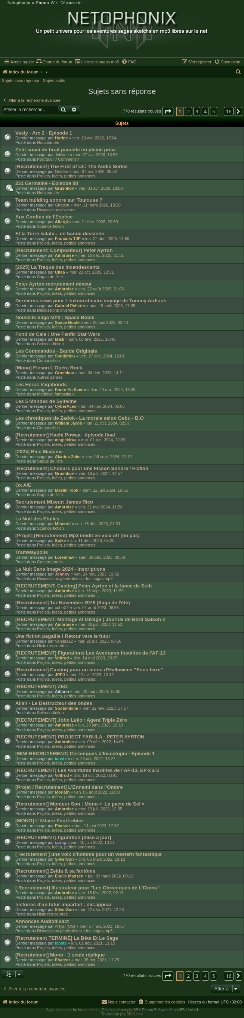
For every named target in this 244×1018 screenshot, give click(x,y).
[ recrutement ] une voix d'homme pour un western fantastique (88, 854)
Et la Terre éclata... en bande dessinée (59, 233)
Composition (48, 360)
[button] (167, 111)
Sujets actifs (54, 80)
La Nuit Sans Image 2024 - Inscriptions (60, 569)
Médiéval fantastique (56, 394)
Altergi (61, 222)
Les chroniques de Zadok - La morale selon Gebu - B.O (79, 418)
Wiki (55, 3)
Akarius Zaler (68, 456)
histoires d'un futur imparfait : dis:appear (63, 904)
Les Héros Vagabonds (41, 384)
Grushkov (64, 188)
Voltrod (62, 658)
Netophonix (18, 3)
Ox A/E (23, 485)
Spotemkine (66, 708)
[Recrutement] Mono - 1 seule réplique (60, 955)
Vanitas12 (64, 641)
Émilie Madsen (69, 876)
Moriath (62, 792)
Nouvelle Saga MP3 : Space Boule (55, 317)
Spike (60, 540)
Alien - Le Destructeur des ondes (53, 703)
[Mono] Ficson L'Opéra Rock (48, 368)
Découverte (71, 3)
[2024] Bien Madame (39, 451)
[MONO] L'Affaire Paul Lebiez (49, 820)
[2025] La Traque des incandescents (57, 267)
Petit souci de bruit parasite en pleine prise (65, 149)
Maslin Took (66, 490)
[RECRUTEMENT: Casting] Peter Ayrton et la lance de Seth (83, 586)
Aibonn (62, 691)
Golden (61, 171)
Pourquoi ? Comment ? (58, 159)
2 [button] (188, 111)
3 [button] (196, 111)
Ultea (60, 272)
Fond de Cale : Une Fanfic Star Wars (57, 334)
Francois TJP (68, 238)
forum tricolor (89, 1010)
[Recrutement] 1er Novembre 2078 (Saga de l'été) (72, 602)
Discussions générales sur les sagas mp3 (74, 578)
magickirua (66, 440)
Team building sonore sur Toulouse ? (58, 200)
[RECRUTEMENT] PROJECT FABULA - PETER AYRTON (80, 737)
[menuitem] (54, 61)
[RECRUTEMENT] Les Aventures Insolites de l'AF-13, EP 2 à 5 (87, 770)
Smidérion (65, 356)
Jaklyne (62, 154)
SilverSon (64, 859)
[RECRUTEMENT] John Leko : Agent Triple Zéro (71, 720)
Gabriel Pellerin (70, 305)
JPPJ (60, 674)
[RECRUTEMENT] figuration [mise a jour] (63, 837)
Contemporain (50, 562)
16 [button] (229, 111)
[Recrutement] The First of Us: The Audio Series (71, 166)
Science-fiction (50, 226)
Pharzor (62, 825)
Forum (42, 3)
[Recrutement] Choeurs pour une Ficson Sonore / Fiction (81, 468)
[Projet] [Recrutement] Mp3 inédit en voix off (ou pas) (77, 535)
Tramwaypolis (31, 552)
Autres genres (49, 377)
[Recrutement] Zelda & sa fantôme (55, 871)
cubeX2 (62, 607)
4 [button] (205, 111)
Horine (61, 138)
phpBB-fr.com (131, 1014)
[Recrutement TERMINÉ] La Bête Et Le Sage (66, 938)
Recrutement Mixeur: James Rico (54, 502)
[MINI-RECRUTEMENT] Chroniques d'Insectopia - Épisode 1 (85, 753)
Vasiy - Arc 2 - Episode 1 (43, 133)
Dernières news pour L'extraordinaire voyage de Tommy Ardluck (90, 300)
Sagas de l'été (50, 276)
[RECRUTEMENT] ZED (41, 686)
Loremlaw (64, 557)
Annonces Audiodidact (42, 921)
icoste (61, 758)
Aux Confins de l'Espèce (43, 217)
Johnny (62, 574)
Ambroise (64, 255)
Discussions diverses (56, 209)
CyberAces (65, 406)
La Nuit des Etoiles (37, 518)
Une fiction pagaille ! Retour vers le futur (62, 636)
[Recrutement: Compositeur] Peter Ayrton (64, 250)
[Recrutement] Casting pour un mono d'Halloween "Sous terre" (89, 669)
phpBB (132, 1010)
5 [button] (213, 111)
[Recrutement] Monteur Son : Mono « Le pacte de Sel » (80, 804)
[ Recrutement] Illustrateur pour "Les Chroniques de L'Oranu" (87, 888)
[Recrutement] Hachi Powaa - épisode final (65, 435)
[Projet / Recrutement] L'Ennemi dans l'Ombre (69, 787)
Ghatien (62, 205)
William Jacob (68, 423)
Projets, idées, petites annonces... (68, 176)
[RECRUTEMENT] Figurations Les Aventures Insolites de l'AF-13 (90, 653)
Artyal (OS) (65, 926)
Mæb (60, 339)
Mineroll (63, 523)
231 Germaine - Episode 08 (46, 183)
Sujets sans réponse (20, 80)
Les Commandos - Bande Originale (56, 351)
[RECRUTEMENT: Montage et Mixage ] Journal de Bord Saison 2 (90, 619)
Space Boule (67, 322)
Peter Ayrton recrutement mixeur (53, 284)
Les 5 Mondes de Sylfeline (46, 401)
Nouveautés (48, 142)
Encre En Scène (70, 389)
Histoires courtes (52, 645)
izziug (61, 842)
